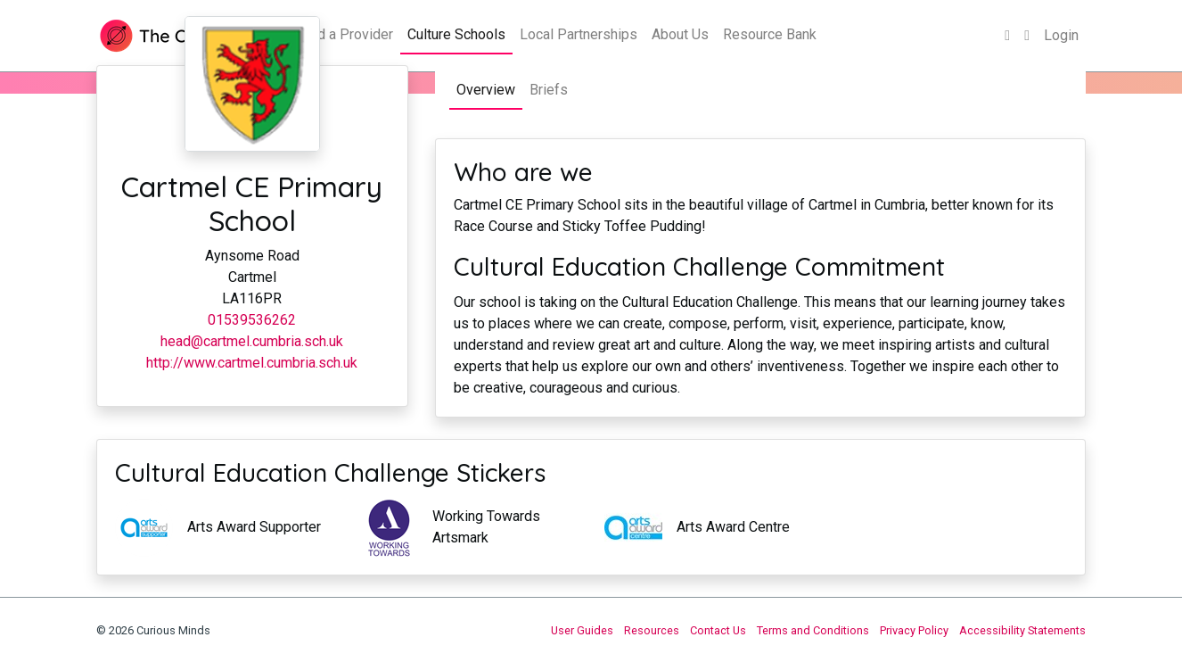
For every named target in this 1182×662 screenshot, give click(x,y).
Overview (485, 89)
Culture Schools (456, 34)
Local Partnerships (578, 34)
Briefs (548, 89)
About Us (680, 34)
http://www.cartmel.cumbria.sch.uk (251, 362)
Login (1061, 35)
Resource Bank (770, 34)
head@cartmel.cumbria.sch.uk (251, 341)
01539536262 (252, 319)
